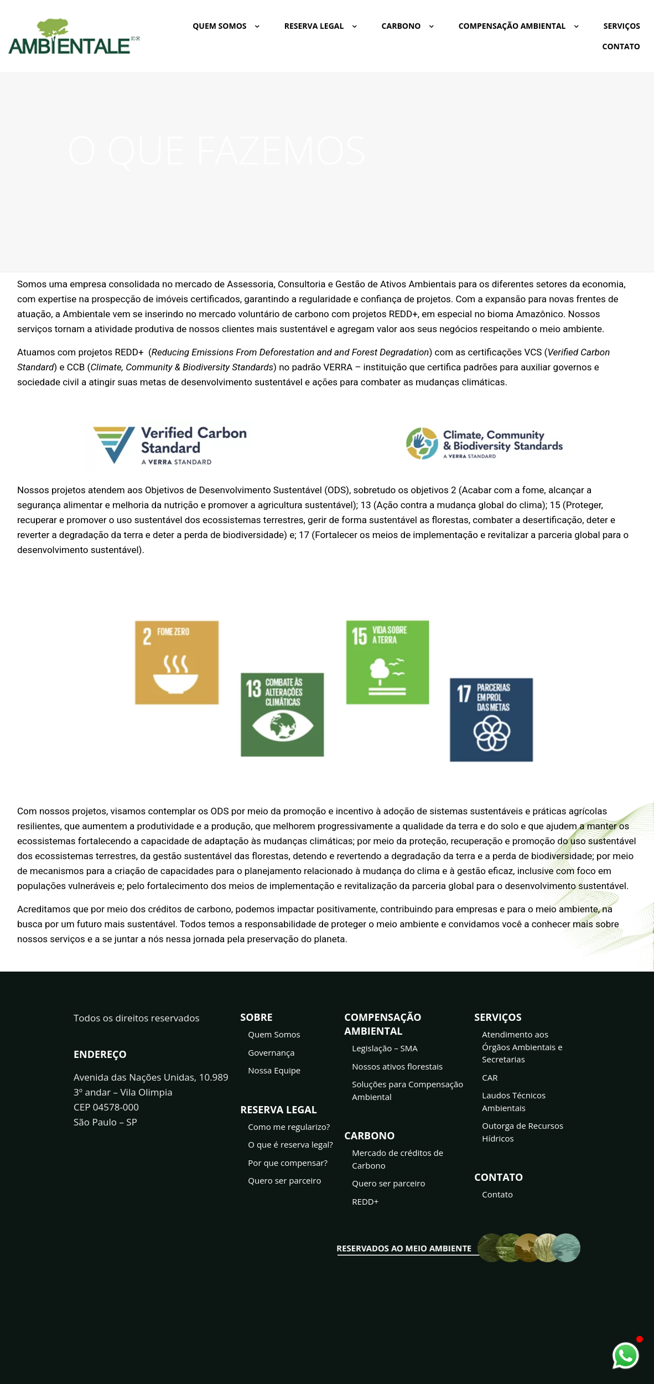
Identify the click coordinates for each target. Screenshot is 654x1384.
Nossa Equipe (274, 1070)
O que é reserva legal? (290, 1144)
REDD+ (365, 1201)
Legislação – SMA (385, 1048)
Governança (271, 1052)
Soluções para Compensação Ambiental (407, 1090)
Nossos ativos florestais (397, 1066)
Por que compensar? (288, 1162)
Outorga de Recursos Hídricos (522, 1132)
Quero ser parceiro (284, 1180)
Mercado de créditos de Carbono (397, 1159)
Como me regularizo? (289, 1126)
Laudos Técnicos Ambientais (514, 1101)
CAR (489, 1077)
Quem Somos (274, 1034)
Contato (497, 1194)
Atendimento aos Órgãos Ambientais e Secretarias (522, 1047)
